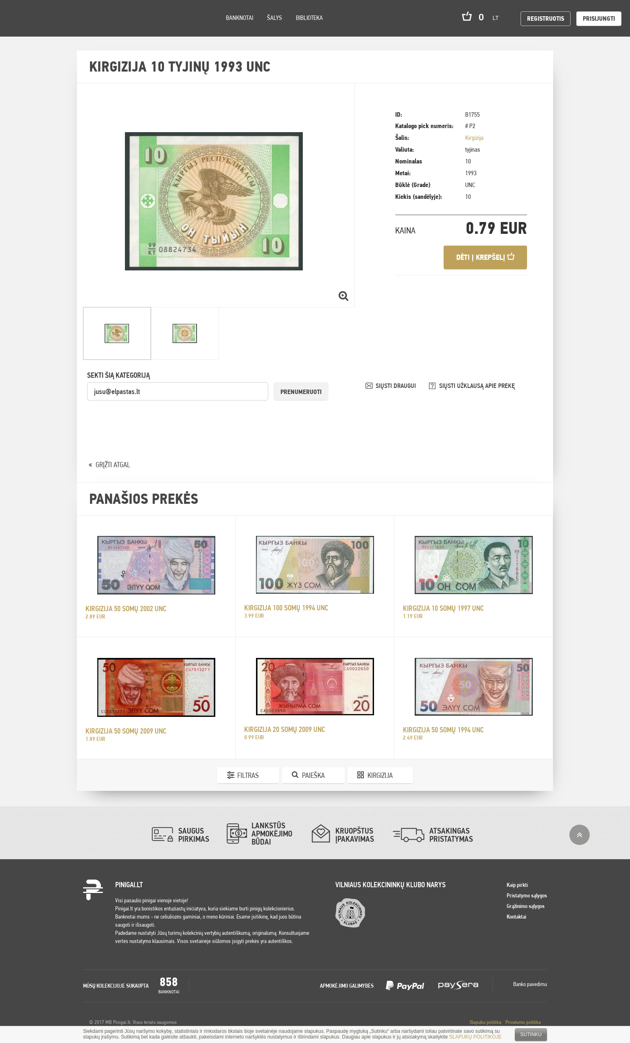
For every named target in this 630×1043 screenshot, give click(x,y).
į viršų (579, 835)
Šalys (274, 18)
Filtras (248, 775)
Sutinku (531, 1034)
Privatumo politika (523, 1022)
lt (498, 18)
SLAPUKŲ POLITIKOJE (475, 1037)
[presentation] (149, 417)
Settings (52, 28)
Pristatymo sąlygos (527, 895)
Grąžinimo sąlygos (526, 906)
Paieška (313, 775)
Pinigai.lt (18, 18)
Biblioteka (309, 18)
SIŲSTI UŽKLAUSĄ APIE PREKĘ (477, 386)
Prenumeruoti (301, 392)
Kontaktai (516, 916)
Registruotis (545, 18)
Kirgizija (474, 138)
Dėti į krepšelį (485, 257)
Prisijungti (599, 18)
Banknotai (239, 18)
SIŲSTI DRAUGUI (397, 386)
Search (74, 29)
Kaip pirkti (517, 885)
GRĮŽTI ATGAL (113, 464)
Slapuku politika (485, 1022)
